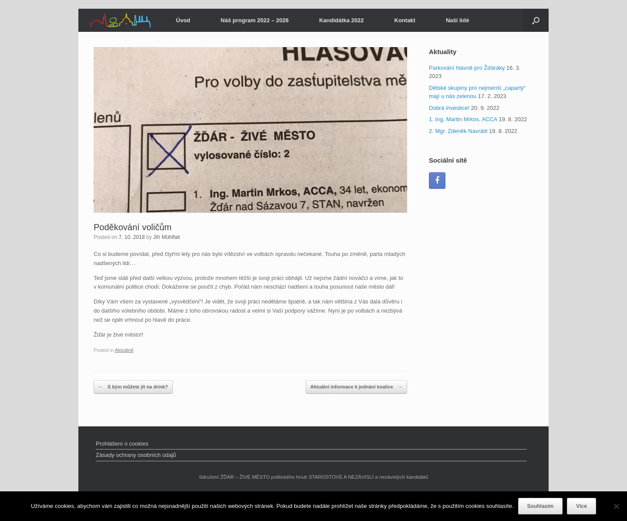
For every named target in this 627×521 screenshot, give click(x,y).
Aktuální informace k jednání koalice (356, 387)
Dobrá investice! (449, 108)
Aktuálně (124, 350)
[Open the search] (536, 20)
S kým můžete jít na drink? (133, 387)
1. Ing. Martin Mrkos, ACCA (463, 119)
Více (581, 506)
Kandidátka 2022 (341, 20)
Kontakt (404, 20)
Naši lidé (457, 20)
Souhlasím (540, 506)
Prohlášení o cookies (122, 443)
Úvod (183, 20)
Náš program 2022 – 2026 (255, 20)
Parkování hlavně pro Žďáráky (467, 68)
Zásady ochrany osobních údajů (136, 455)
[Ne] (616, 506)
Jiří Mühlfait (166, 237)
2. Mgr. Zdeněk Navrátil (458, 131)
